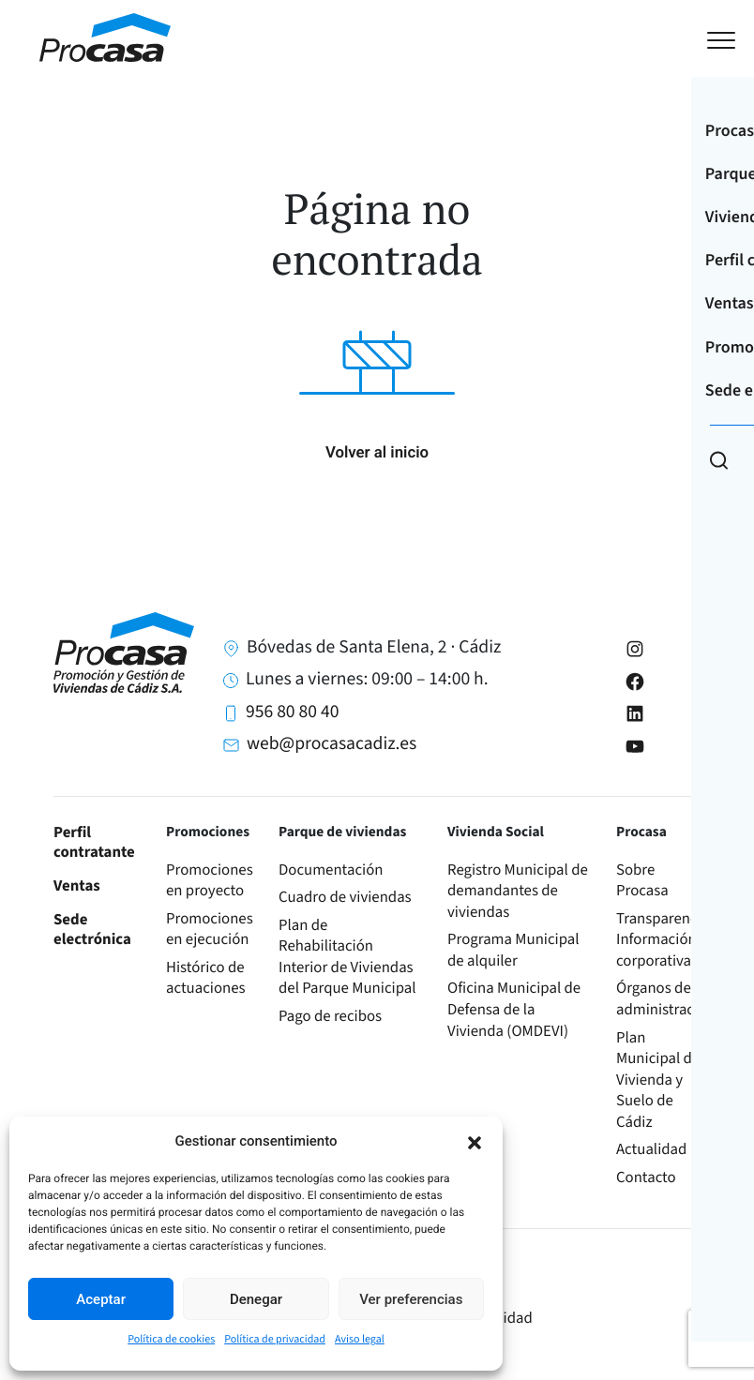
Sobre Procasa (642, 881)
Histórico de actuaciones (206, 978)
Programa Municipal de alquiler (513, 950)
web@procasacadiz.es (331, 743)
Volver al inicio (377, 452)
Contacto (646, 1177)
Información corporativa (656, 950)
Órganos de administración (665, 999)
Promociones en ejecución (209, 930)
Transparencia (662, 919)
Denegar (256, 1299)
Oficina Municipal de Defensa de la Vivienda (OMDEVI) (514, 1009)
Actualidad (651, 1149)
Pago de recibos (330, 1016)
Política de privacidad (274, 1339)
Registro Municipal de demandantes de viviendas (517, 891)
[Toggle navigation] (704, 38)
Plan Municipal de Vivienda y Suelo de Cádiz (658, 1080)
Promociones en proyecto (209, 881)
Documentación (331, 870)
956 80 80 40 (292, 711)
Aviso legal (360, 1339)
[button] (474, 1141)
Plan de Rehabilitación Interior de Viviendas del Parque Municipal (347, 957)
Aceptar (101, 1299)
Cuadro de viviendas (345, 897)
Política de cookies (171, 1339)
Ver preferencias (410, 1299)
